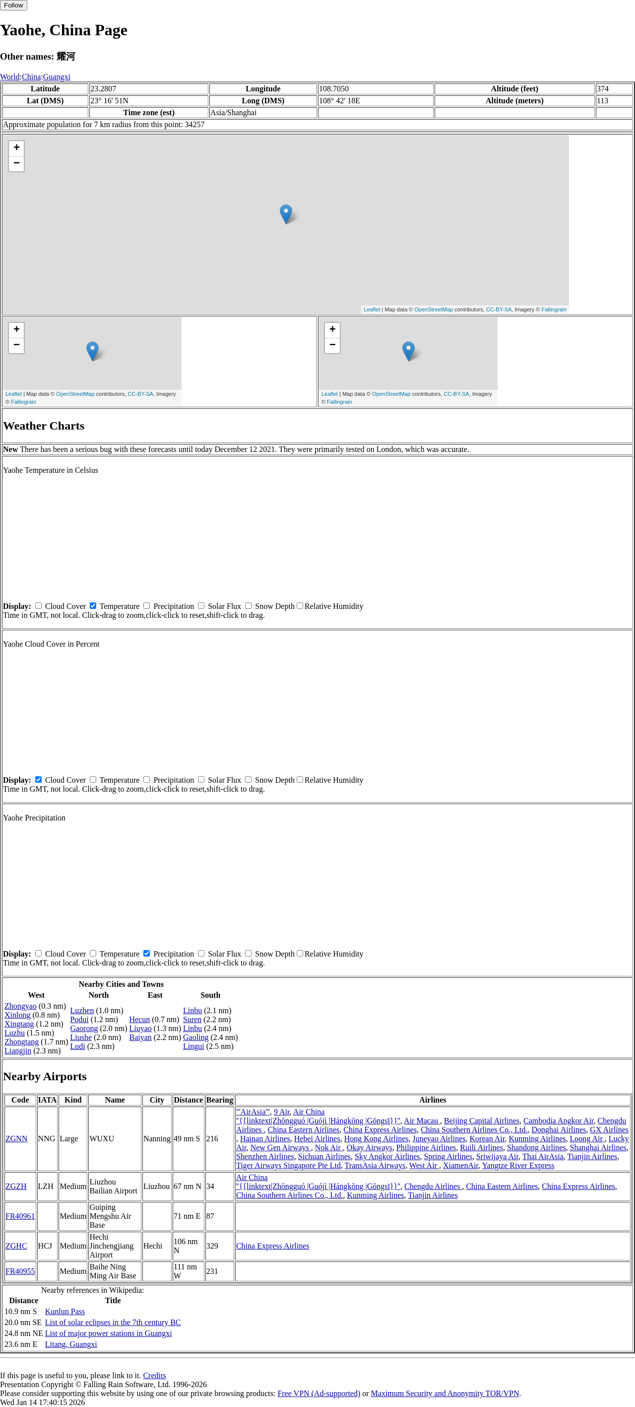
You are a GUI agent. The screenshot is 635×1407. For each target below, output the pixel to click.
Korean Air (487, 1138)
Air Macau (422, 1120)
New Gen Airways (281, 1147)
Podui (79, 1019)
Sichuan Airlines (324, 1156)
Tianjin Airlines (592, 1156)
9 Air (282, 1112)
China (31, 77)
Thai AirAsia (543, 1156)
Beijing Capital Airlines (481, 1120)
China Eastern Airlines (303, 1129)
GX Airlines (609, 1129)
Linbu (192, 1010)
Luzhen (82, 1010)
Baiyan (140, 1037)
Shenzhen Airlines (265, 1156)
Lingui (193, 1046)
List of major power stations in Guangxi (108, 1333)
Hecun (139, 1019)
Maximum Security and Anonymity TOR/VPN (445, 1393)
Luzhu (14, 1033)
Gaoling (196, 1037)
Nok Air (329, 1147)
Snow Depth (275, 606)
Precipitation (173, 606)
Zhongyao (20, 1006)
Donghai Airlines (558, 1129)
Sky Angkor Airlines (387, 1156)
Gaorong (84, 1028)
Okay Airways (369, 1147)
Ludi (77, 1046)
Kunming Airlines (537, 1138)
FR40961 (20, 1216)
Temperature (120, 606)
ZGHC (16, 1246)
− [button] (16, 163)
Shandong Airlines (536, 1147)
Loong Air (587, 1138)
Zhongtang (21, 1041)
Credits (154, 1375)
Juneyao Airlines (438, 1138)
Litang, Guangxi (71, 1344)
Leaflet (372, 309)
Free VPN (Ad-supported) (318, 1393)
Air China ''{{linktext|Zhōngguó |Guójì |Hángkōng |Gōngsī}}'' (318, 1116)
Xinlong (17, 1015)
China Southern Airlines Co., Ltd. (474, 1129)
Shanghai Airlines (598, 1147)
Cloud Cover (65, 606)
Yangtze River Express (518, 1165)
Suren (192, 1019)
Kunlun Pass (65, 1311)
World (10, 77)
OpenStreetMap (434, 309)
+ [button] (16, 148)
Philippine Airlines (426, 1147)
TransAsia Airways (375, 1165)
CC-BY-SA (499, 309)
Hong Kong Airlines (376, 1138)
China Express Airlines (380, 1129)
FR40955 (20, 1271)
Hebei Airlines (317, 1138)
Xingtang (19, 1024)
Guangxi (56, 77)
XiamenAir (460, 1165)
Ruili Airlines (481, 1147)
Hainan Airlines (265, 1138)
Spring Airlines (448, 1156)
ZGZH (16, 1186)
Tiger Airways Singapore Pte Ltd (288, 1165)
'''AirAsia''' (253, 1112)
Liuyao (140, 1028)
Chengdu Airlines (433, 1186)
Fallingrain (554, 309)
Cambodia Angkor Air (558, 1120)
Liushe (81, 1037)
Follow (13, 5)
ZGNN (16, 1138)
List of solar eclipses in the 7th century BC (113, 1322)
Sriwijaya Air (497, 1156)
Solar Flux (224, 606)
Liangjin (17, 1050)
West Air (424, 1165)
